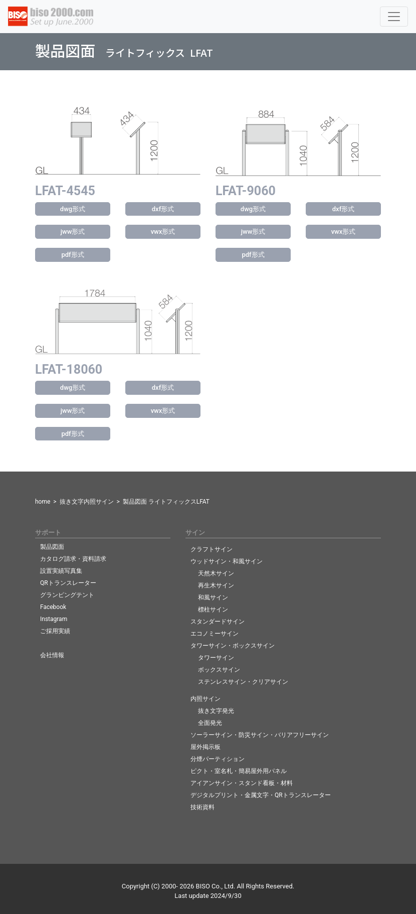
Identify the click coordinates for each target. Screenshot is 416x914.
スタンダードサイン (217, 621)
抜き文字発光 (216, 710)
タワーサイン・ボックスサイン (232, 645)
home (42, 501)
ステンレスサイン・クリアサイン (243, 681)
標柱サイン (213, 609)
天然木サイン (216, 573)
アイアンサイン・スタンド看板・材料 (241, 783)
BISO (203, 886)
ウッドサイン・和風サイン (226, 561)
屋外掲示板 (205, 746)
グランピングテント (67, 594)
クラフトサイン (211, 549)
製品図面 (52, 546)
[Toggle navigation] (394, 17)
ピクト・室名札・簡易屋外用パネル (238, 771)
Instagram (53, 619)
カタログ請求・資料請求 (73, 558)
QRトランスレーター (68, 582)
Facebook (53, 607)
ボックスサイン (219, 669)
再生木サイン (216, 585)
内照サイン (205, 698)
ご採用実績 (55, 631)
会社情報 (52, 655)
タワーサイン (216, 657)
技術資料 (202, 807)
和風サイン (213, 597)
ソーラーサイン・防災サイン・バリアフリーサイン (259, 734)
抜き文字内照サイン (87, 501)
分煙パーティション (217, 759)
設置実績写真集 (61, 570)
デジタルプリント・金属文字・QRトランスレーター (260, 795)
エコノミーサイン (214, 633)
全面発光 (210, 722)
